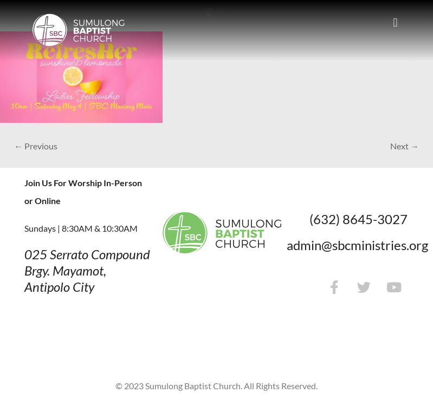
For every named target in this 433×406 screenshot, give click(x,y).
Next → (404, 146)
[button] (395, 22)
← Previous (35, 146)
